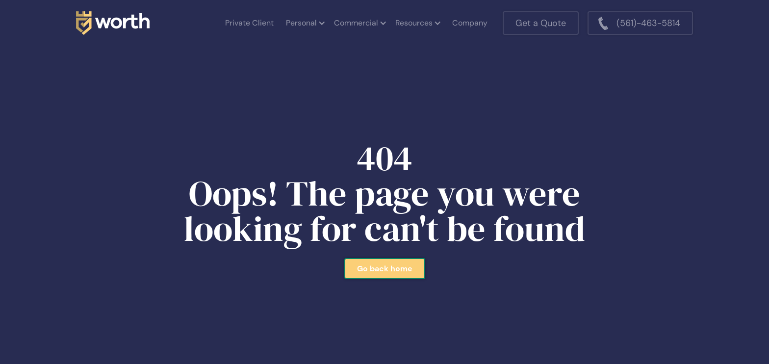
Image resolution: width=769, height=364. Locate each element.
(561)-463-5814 (648, 23)
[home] (113, 23)
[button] (305, 23)
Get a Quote (540, 23)
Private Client (249, 23)
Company (469, 23)
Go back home (384, 268)
